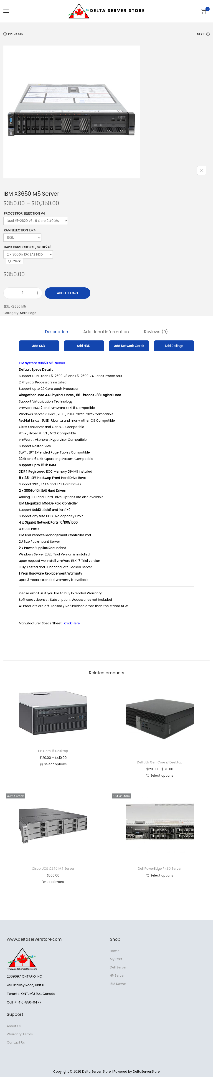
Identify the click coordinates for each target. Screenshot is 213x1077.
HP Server (117, 975)
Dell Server (118, 967)
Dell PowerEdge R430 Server (160, 868)
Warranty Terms (20, 1034)
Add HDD (84, 345)
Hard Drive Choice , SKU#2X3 (27, 247)
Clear (14, 261)
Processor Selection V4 (24, 213)
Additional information (106, 331)
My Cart (116, 959)
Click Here (72, 623)
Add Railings (174, 345)
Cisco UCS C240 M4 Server (53, 868)
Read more (53, 881)
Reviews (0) (155, 331)
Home (114, 950)
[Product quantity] (23, 293)
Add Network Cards (129, 345)
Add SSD (39, 345)
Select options (53, 764)
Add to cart (68, 293)
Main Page (28, 313)
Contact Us (16, 1042)
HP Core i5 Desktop (53, 750)
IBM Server (118, 983)
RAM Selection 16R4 (20, 230)
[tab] (57, 331)
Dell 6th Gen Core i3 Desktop (160, 762)
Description (57, 331)
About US (14, 1026)
